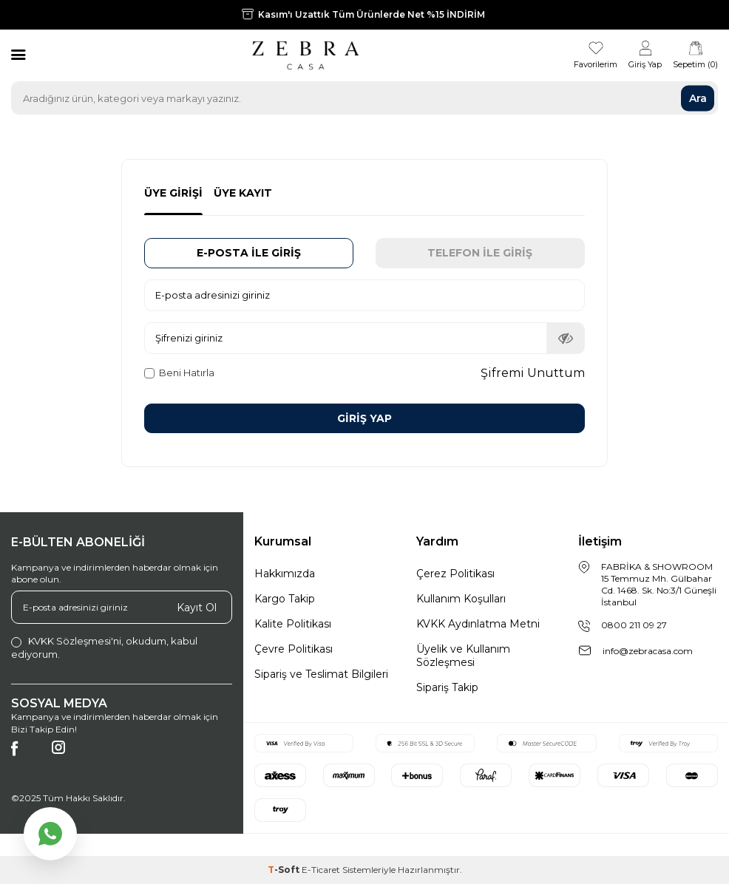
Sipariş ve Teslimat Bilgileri (321, 674)
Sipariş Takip (447, 687)
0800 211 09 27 (634, 624)
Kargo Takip (284, 598)
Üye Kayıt (243, 193)
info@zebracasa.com (648, 650)
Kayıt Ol (197, 606)
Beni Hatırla (179, 372)
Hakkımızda (284, 573)
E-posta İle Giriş (249, 252)
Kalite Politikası (292, 623)
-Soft (285, 869)
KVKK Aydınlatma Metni (478, 623)
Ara (698, 97)
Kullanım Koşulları (461, 598)
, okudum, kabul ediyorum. (104, 647)
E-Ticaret (321, 869)
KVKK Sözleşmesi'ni (74, 641)
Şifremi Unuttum (533, 373)
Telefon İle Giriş (479, 252)
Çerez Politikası (455, 573)
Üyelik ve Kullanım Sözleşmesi (463, 655)
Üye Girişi (173, 193)
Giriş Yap (364, 418)
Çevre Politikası (293, 649)
